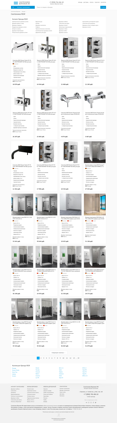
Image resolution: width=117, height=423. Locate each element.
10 (63, 358)
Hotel (60, 375)
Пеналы (45, 398)
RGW (14, 81)
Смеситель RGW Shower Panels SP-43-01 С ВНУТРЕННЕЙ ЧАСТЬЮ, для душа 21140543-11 (46, 165)
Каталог (21, 7)
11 (67, 358)
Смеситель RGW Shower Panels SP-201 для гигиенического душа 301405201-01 (70, 113)
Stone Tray (14, 372)
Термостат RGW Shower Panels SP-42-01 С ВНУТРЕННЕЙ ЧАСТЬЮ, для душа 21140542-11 (94, 61)
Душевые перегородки (17, 30)
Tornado (38, 370)
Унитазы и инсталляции (17, 396)
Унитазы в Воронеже (16, 401)
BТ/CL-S (84, 368)
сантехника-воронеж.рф (58, 419)
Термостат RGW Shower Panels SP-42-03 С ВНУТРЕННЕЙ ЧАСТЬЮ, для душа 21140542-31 (70, 61)
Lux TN (37, 377)
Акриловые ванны (31, 390)
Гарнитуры (46, 396)
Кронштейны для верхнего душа (91, 21)
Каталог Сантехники (17, 386)
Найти (103, 7)
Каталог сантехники (65, 388)
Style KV (61, 377)
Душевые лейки (63, 30)
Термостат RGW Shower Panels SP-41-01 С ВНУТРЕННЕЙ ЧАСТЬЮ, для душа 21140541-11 (46, 113)
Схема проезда (91, 396)
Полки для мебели (48, 394)
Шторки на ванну (16, 29)
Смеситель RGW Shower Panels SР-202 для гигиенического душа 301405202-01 (94, 113)
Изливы (37, 23)
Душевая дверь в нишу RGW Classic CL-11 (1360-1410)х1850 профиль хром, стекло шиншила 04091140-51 (46, 322)
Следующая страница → (58, 352)
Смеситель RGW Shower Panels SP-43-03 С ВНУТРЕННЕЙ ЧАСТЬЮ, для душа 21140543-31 (70, 165)
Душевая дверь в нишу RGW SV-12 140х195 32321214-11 (70, 322)
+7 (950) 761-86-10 (56, 3)
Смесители (13, 390)
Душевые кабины (63, 21)
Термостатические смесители (43, 29)
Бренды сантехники (64, 390)
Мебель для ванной (49, 386)
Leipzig (14, 374)
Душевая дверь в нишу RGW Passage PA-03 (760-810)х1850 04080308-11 (94, 270)
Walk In (65, 236)
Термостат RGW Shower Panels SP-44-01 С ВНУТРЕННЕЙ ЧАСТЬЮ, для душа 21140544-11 (46, 61)
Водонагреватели (15, 394)
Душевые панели (63, 25)
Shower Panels (18, 81)
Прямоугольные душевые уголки (20, 21)
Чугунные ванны (31, 394)
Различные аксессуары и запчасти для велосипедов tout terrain (58, 412)
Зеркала (45, 389)
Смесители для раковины (89, 23)
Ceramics (38, 375)
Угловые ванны (31, 396)
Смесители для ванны (16, 400)
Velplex (61, 372)
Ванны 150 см (30, 401)
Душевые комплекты (41, 25)
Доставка (86, 2)
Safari (60, 370)
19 (78, 358)
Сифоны (38, 27)
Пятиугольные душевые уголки (19, 32)
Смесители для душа (64, 23)
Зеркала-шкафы (47, 390)
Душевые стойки (63, 29)
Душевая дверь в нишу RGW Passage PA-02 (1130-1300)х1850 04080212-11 (94, 165)
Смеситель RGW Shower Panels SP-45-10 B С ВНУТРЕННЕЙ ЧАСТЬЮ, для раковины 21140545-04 (22, 165)
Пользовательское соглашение (58, 418)
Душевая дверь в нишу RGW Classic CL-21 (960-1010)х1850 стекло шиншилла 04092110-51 (22, 270)
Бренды (80, 2)
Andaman (61, 374)
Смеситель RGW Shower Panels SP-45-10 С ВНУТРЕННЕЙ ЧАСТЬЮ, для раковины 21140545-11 (22, 61)
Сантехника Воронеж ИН (91, 387)
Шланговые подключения (65, 27)
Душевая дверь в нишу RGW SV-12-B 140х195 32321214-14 (46, 218)
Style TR (85, 372)
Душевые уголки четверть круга (90, 25)
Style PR (85, 370)
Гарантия (97, 2)
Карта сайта (63, 392)
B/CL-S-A (61, 368)
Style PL (85, 374)
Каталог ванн (30, 389)
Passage (89, 186)
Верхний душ (39, 21)
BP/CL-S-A (85, 375)
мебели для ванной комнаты (50, 405)
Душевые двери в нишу (18, 23)
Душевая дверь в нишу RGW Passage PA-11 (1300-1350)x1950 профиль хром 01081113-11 (94, 322)
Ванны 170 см (30, 400)
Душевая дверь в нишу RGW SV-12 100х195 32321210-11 (22, 218)
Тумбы (45, 400)
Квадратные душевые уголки (19, 27)
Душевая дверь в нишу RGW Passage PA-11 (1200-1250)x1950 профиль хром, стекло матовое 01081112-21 (22, 322)
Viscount (38, 372)
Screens (14, 376)
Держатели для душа (41, 32)
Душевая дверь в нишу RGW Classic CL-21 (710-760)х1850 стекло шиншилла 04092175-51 (70, 270)
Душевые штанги (87, 27)
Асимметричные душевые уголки (44, 30)
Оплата (92, 2)
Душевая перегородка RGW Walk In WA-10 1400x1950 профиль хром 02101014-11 (70, 218)
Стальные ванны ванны (33, 392)
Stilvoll (16, 238)
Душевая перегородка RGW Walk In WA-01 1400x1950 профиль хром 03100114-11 (94, 218)
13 (74, 358)
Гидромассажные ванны (33, 398)
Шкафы (45, 401)
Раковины (13, 392)
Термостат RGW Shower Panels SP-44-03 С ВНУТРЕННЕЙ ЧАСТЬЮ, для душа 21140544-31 (22, 113)
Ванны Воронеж (32, 386)
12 (70, 358)
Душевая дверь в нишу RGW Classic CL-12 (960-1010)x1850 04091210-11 (46, 270)
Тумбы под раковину (48, 392)
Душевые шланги (63, 32)
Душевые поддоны (17, 25)
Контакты (103, 2)
